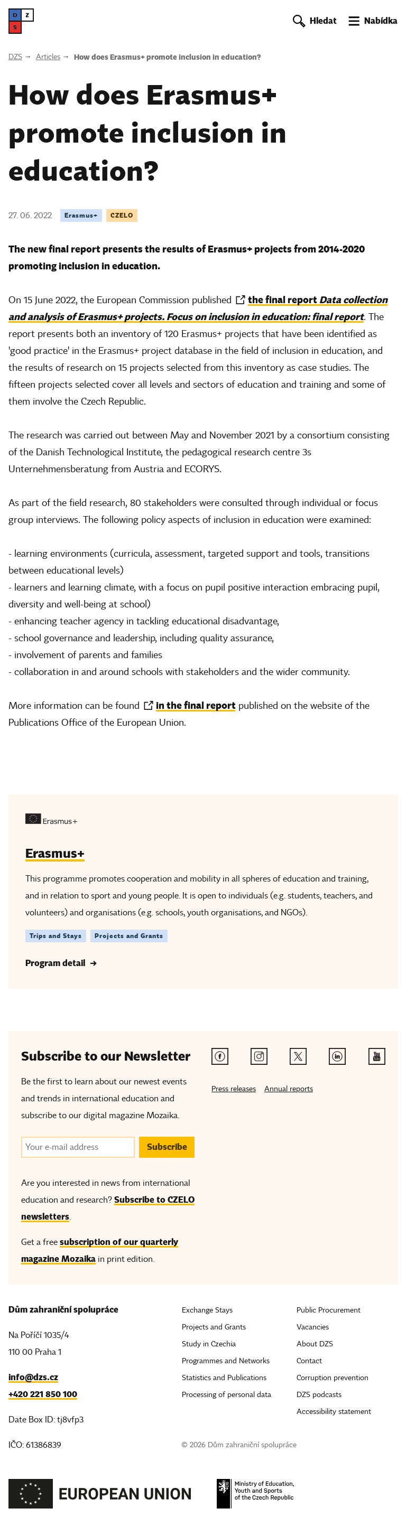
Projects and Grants (214, 1327)
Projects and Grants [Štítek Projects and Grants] (129, 936)
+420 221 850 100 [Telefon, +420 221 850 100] (42, 1394)
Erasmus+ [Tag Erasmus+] (81, 215)
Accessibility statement (334, 1411)
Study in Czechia (209, 1343)
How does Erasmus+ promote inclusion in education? (167, 57)
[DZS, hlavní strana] (21, 21)
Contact (309, 1360)
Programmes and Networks (226, 1360)
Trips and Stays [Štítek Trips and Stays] (56, 936)
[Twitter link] (298, 1056)
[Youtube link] (376, 1056)
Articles (48, 56)
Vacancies (313, 1327)
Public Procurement (329, 1310)
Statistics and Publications (224, 1377)
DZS (15, 56)
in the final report (196, 705)
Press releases (233, 1088)
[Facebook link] (219, 1056)
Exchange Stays (207, 1310)
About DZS (315, 1343)
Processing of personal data (226, 1394)
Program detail (55, 963)
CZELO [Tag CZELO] (121, 215)
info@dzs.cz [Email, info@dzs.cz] (33, 1377)
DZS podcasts (319, 1394)
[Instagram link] (259, 1056)
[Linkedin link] (337, 1056)
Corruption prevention (332, 1377)
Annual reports (288, 1088)
